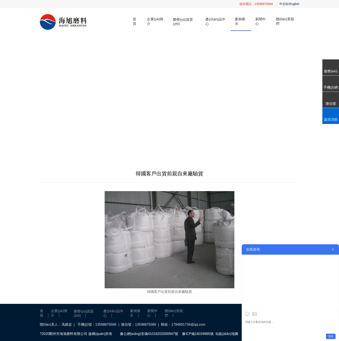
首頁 (134, 21)
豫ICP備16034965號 (198, 334)
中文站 (283, 4)
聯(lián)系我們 (285, 21)
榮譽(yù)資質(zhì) (183, 22)
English (294, 4)
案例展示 (240, 21)
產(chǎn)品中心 (215, 21)
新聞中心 (260, 21)
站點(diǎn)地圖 (227, 334)
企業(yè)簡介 (155, 21)
